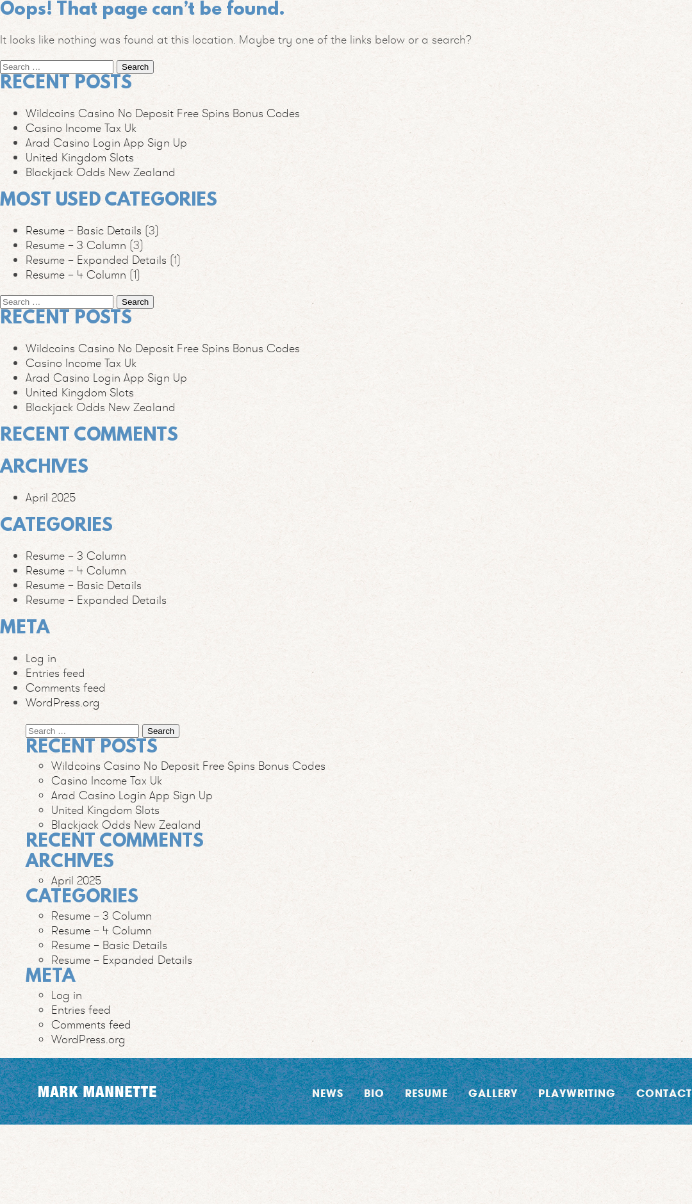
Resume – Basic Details (84, 230)
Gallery (493, 1093)
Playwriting (577, 1093)
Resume (426, 1093)
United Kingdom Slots (80, 157)
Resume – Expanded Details (96, 259)
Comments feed (66, 687)
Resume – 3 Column (76, 245)
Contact (664, 1093)
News (327, 1093)
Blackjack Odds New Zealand (101, 172)
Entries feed (55, 672)
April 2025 (51, 497)
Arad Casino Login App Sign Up (106, 142)
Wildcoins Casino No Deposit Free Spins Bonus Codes (163, 113)
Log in (41, 658)
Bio (374, 1093)
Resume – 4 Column (76, 274)
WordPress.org (63, 702)
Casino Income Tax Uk (81, 127)
